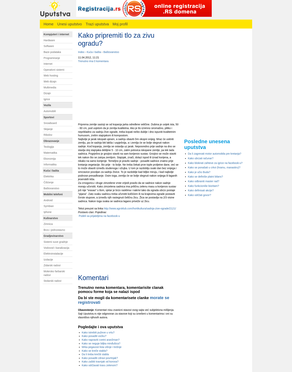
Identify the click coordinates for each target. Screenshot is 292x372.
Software (49, 46)
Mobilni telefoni (53, 194)
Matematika (50, 152)
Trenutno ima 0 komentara (93, 61)
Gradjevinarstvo (54, 235)
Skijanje (48, 129)
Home (48, 24)
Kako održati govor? (199, 195)
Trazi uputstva (97, 24)
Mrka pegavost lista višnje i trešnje (101, 347)
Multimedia (50, 87)
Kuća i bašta (94, 52)
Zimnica (48, 223)
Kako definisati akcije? (201, 190)
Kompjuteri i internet (56, 34)
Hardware (49, 40)
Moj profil (120, 24)
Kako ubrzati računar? (200, 158)
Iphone (48, 212)
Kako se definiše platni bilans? (205, 176)
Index (81, 52)
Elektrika (49, 176)
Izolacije (48, 259)
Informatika (50, 164)
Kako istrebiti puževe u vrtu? (98, 332)
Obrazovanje (51, 140)
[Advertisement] (128, 93)
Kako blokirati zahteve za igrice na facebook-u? (215, 162)
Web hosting (51, 75)
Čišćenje (49, 182)
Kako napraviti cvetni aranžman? (101, 339)
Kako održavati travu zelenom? (100, 365)
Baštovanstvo (111, 52)
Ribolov (48, 134)
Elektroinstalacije (53, 253)
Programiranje (52, 57)
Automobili (50, 111)
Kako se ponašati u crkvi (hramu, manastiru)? (214, 167)
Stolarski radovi (52, 280)
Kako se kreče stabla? (94, 350)
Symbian (49, 206)
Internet (48, 63)
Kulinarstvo (51, 218)
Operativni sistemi (54, 69)
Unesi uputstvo (69, 24)
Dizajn (47, 93)
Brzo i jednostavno (54, 229)
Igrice (47, 99)
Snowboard (50, 123)
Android (48, 200)
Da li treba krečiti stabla (95, 354)
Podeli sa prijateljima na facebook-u (99, 215)
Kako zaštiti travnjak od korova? (100, 361)
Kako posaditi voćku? (94, 336)
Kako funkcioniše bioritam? (203, 185)
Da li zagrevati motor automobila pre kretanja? (214, 153)
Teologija (49, 146)
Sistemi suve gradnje (56, 241)
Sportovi (49, 117)
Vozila (47, 105)
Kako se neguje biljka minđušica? (101, 343)
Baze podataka (52, 52)
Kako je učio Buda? (199, 172)
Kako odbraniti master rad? (203, 181)
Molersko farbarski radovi (54, 273)
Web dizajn (50, 81)
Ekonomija (50, 158)
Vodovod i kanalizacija (56, 247)
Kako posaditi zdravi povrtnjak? (100, 358)
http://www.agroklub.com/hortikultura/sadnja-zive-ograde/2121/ (140, 208)
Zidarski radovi (52, 265)
